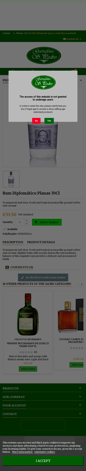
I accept (43, 461)
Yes (49, 121)
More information (22, 452)
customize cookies (44, 452)
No (36, 121)
